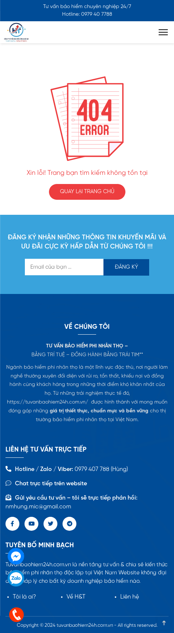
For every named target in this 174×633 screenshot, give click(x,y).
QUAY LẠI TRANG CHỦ (87, 192)
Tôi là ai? (24, 597)
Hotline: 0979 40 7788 (87, 14)
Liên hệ (129, 597)
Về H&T (76, 597)
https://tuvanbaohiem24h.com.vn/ (47, 402)
